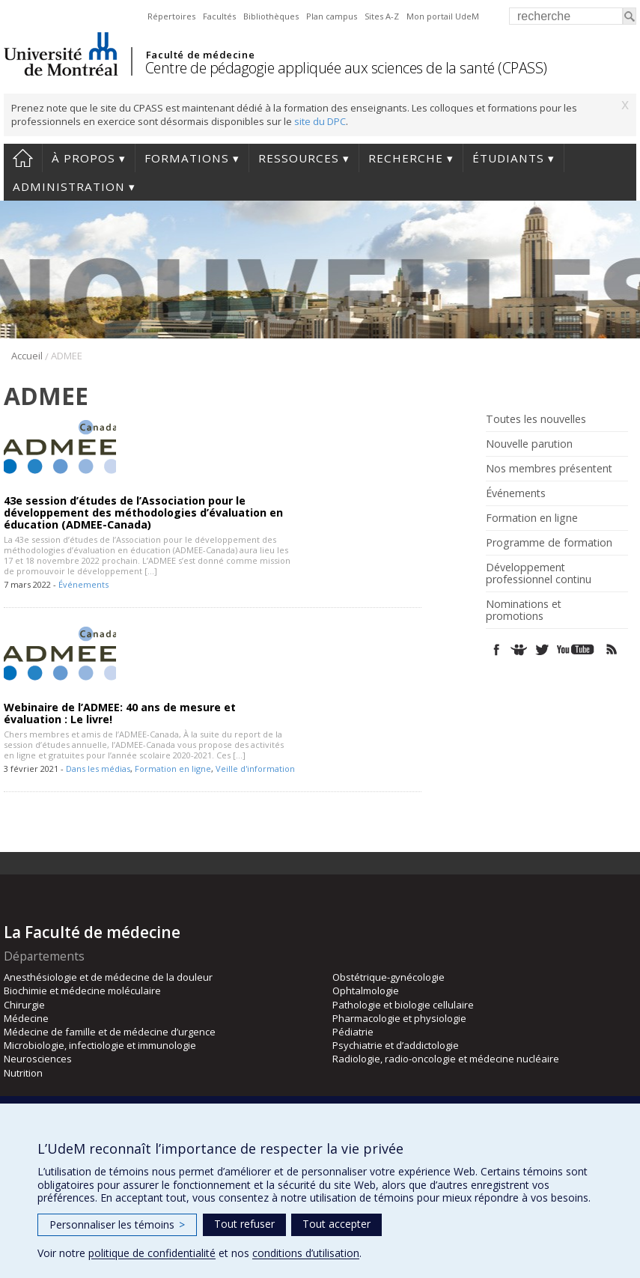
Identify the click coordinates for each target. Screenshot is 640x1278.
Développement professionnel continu (538, 573)
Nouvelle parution (529, 444)
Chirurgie (24, 1004)
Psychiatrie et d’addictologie (395, 1045)
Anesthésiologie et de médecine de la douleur (108, 977)
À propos (83, 157)
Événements (83, 584)
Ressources (298, 157)
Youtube (577, 649)
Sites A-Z (382, 16)
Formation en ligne (173, 768)
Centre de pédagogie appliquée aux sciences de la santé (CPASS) (346, 68)
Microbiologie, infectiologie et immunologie (100, 1045)
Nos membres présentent (549, 469)
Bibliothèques (271, 16)
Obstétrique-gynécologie (388, 977)
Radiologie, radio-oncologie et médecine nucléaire (445, 1058)
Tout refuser (244, 1224)
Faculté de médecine (200, 54)
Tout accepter (336, 1224)
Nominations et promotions (523, 610)
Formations (186, 157)
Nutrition (23, 1073)
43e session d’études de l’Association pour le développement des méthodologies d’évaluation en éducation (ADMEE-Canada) (143, 512)
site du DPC (320, 121)
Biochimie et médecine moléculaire (82, 990)
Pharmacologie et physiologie (399, 1018)
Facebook (496, 649)
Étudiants (508, 157)
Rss (612, 649)
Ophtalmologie (365, 990)
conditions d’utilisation (305, 1253)
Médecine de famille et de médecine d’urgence (110, 1031)
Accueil (23, 158)
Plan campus (331, 16)
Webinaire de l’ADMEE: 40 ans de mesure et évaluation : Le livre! (120, 713)
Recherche (405, 157)
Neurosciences (38, 1058)
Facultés (219, 16)
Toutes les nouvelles (536, 419)
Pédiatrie (353, 1031)
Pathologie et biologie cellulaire (403, 1004)
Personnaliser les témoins (117, 1224)
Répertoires (171, 16)
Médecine (26, 1018)
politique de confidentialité (152, 1253)
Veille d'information (255, 768)
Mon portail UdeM (442, 16)
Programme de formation (549, 543)
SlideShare (519, 649)
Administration (69, 186)
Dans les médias (98, 768)
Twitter (541, 649)
